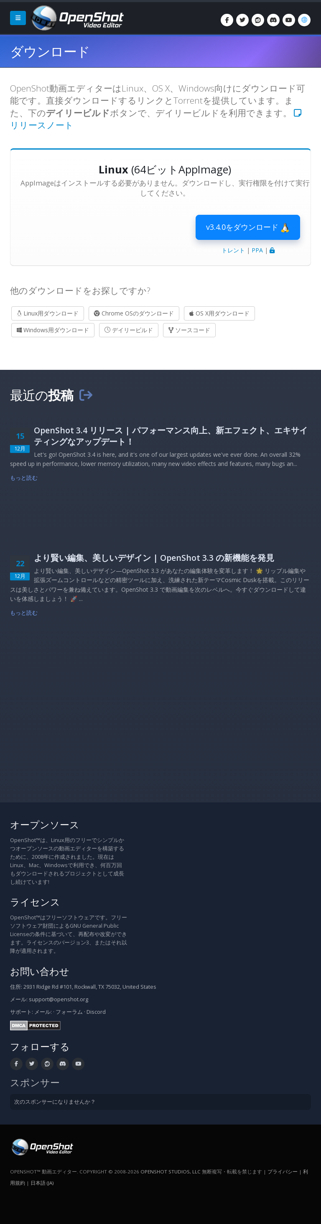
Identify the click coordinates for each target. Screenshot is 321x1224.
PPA (257, 250)
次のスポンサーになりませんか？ (55, 1101)
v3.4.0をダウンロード (248, 227)
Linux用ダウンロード (48, 313)
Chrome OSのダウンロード (134, 313)
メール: (43, 1011)
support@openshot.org (58, 999)
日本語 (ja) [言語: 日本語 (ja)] (42, 1183)
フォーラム (69, 1011)
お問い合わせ (39, 971)
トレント (233, 250)
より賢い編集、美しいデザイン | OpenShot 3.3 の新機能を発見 (154, 557)
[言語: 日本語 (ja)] (304, 20)
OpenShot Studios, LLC (170, 1171)
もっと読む (24, 477)
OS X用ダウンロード (219, 313)
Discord (96, 1011)
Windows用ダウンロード (53, 330)
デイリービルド (128, 330)
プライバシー (283, 1171)
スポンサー (35, 1082)
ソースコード (189, 330)
